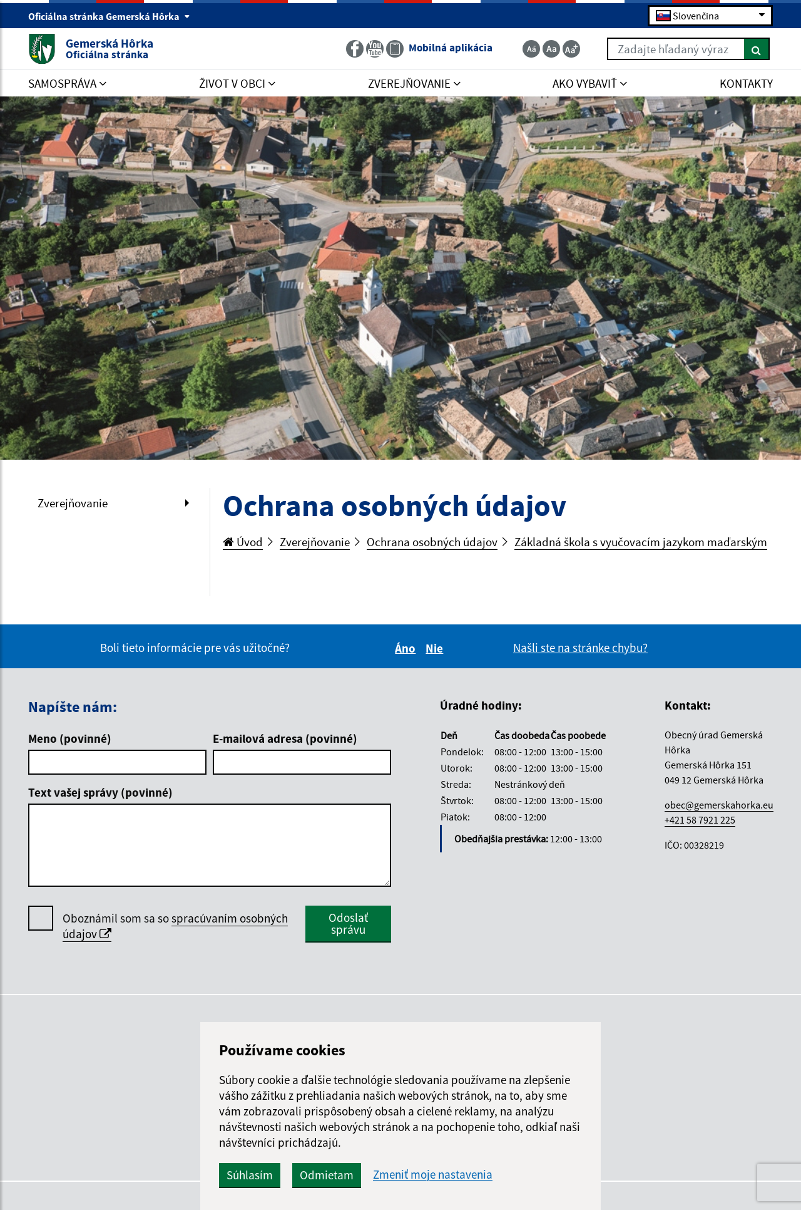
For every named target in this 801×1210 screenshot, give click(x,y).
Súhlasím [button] (250, 1174)
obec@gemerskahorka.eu (719, 805)
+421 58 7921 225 (700, 820)
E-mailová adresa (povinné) (285, 738)
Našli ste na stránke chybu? (580, 647)
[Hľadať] (757, 49)
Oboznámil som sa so (175, 926)
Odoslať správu (348, 923)
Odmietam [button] (327, 1174)
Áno (407, 648)
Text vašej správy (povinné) (100, 792)
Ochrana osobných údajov (432, 541)
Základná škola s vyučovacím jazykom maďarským (640, 541)
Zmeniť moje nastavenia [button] (432, 1175)
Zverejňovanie (73, 502)
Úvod (243, 541)
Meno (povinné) (69, 738)
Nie (436, 648)
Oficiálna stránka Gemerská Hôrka (109, 16)
